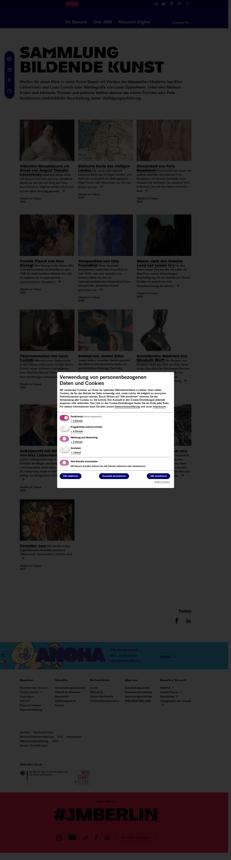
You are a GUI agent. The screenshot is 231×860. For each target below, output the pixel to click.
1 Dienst (76, 453)
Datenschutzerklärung (127, 407)
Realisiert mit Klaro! (162, 482)
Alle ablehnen (70, 476)
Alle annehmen (158, 476)
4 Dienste (77, 432)
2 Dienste (77, 421)
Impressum (159, 407)
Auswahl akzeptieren (114, 476)
